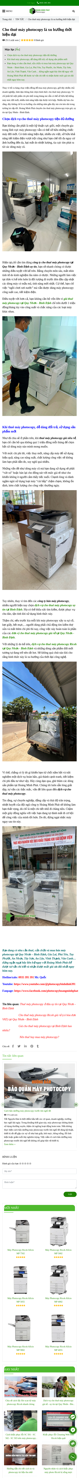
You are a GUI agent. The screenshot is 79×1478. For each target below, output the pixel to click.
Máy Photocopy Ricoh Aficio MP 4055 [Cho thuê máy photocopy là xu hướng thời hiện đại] (58, 1348)
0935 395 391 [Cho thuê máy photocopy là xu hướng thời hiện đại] (44, 3)
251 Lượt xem (10, 40)
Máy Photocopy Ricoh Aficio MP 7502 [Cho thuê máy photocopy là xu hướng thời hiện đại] (20, 1252)
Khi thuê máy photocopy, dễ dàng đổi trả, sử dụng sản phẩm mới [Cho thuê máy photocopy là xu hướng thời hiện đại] (37, 59)
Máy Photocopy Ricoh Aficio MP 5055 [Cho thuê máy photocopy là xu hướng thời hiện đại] (20, 1300)
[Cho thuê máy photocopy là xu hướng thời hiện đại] (39, 11)
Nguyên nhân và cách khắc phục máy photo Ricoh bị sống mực (58, 1470)
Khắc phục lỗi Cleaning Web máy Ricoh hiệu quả (58, 1436)
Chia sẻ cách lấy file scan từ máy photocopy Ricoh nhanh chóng (20, 1402)
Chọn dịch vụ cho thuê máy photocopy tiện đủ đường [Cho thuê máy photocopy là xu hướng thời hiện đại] (32, 55)
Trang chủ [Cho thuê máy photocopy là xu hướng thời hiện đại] (7, 19)
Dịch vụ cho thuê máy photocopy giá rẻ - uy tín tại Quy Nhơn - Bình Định (58, 1402)
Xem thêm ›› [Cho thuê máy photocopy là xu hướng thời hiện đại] (10, 1144)
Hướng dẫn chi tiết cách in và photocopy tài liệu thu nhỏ (20, 1470)
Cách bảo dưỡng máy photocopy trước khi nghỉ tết (27, 1111)
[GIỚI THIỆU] (26, 977)
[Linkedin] (25, 1046)
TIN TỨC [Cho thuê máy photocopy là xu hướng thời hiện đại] (19, 19)
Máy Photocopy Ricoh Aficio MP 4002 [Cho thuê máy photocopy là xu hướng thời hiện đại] (58, 1300)
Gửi (70, 1194)
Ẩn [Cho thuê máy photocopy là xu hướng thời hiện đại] (17, 49)
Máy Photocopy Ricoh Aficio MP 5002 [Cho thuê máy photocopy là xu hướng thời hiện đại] (58, 1252)
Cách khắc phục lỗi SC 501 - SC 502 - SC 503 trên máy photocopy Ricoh (20, 1436)
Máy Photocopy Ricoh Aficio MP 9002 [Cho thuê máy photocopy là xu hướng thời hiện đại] (20, 1348)
